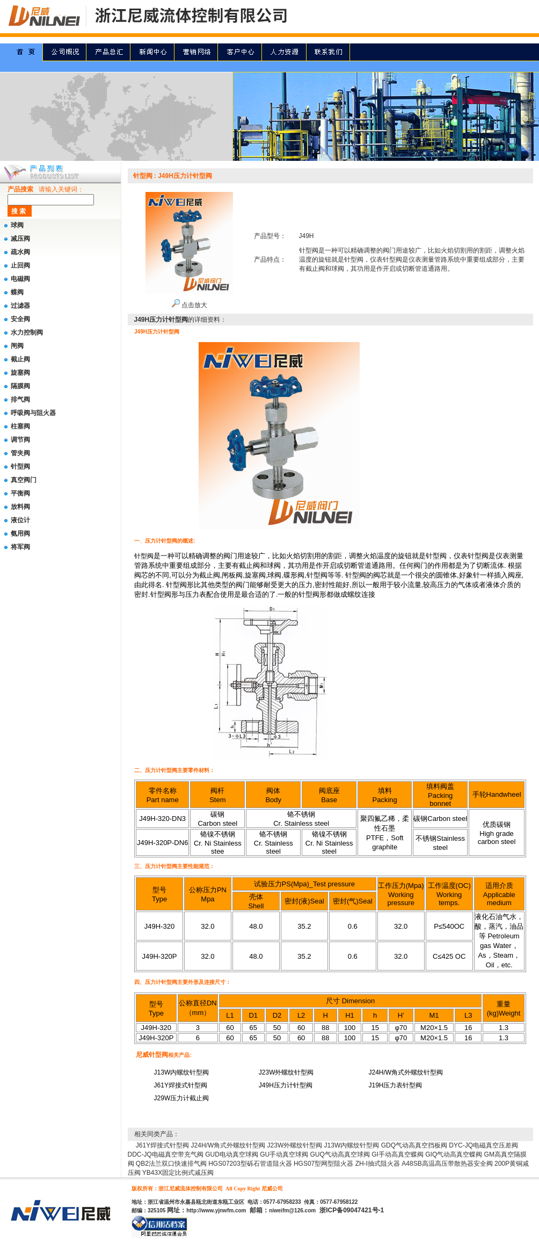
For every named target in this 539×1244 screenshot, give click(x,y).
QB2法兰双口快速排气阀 (171, 1163)
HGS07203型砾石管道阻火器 (250, 1163)
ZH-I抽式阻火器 (377, 1163)
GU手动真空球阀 (284, 1154)
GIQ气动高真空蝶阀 (453, 1154)
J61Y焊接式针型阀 (162, 1145)
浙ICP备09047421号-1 (351, 1210)
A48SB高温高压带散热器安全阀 (447, 1163)
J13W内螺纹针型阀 (352, 1145)
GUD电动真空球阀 (231, 1154)
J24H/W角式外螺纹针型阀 (228, 1145)
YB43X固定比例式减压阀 (178, 1172)
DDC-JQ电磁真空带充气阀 (165, 1154)
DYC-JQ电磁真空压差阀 (483, 1145)
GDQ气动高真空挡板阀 (414, 1145)
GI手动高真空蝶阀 (398, 1154)
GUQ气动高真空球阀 (340, 1154)
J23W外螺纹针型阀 (295, 1145)
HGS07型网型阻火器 (323, 1163)
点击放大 (189, 305)
